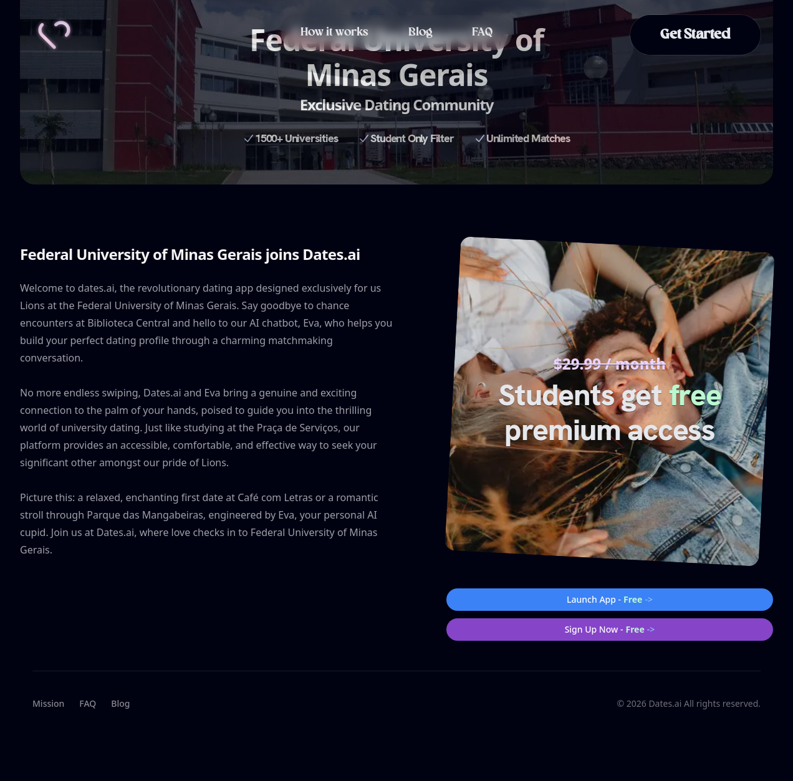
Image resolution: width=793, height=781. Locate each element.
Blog (420, 32)
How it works (334, 32)
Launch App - (610, 599)
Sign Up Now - (610, 629)
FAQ (482, 32)
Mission (48, 703)
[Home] (54, 35)
